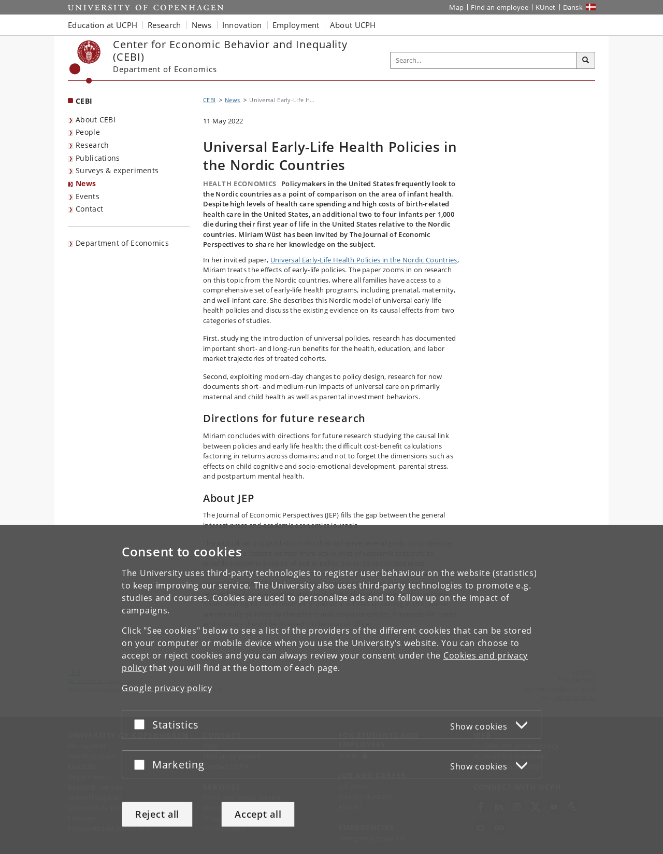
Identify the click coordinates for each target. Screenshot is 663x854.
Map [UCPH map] (456, 7)
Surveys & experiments (117, 170)
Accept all (258, 814)
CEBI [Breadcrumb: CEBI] (209, 100)
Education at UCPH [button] (102, 25)
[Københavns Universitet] (85, 61)
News (86, 183)
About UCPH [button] (353, 25)
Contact (89, 209)
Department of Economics (122, 243)
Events (87, 196)
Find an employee (499, 7)
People (88, 132)
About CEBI (96, 119)
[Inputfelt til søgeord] (484, 60)
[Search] (585, 60)
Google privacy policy (167, 688)
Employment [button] (296, 25)
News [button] (202, 25)
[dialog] (331, 689)
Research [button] (164, 25)
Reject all (157, 814)
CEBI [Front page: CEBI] (84, 101)
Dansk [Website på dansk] (573, 7)
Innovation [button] (242, 25)
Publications (98, 158)
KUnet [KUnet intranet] (546, 7)
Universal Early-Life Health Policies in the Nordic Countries (363, 259)
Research (92, 145)
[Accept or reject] (142, 724)
